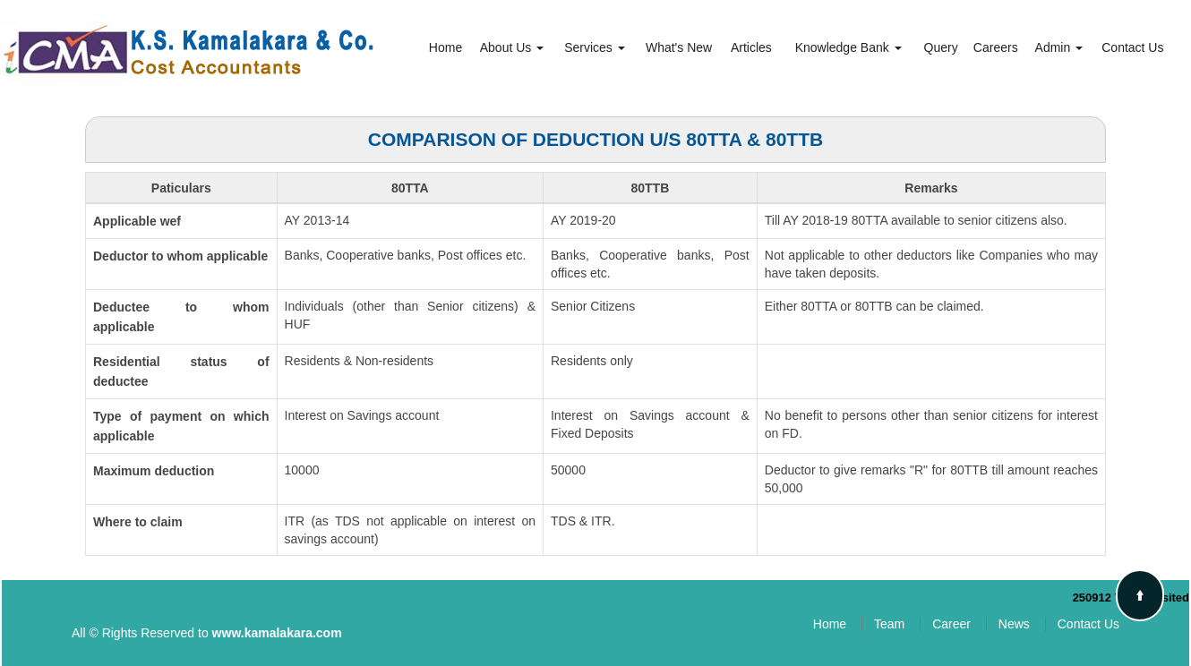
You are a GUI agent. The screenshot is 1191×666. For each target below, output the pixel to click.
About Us (512, 47)
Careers (995, 47)
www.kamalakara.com (277, 633)
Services (594, 47)
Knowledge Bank (848, 47)
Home (445, 47)
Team (889, 624)
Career (951, 624)
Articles (751, 47)
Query (941, 47)
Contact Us (1132, 47)
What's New (679, 47)
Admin (1059, 47)
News (1014, 624)
